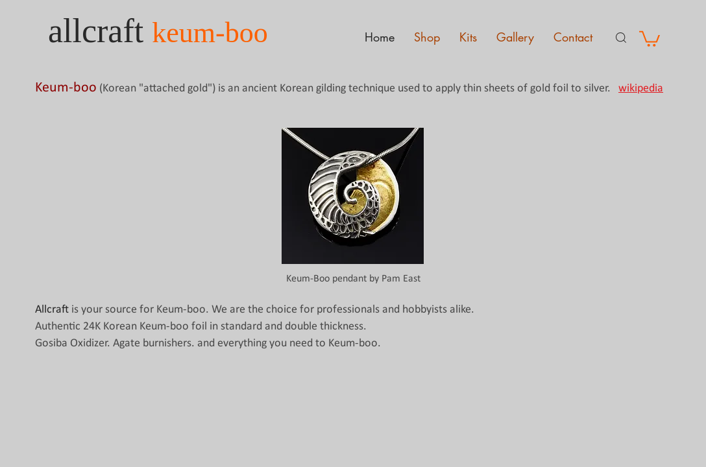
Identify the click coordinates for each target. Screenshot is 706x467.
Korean (119, 88)
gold (540, 88)
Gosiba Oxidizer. (74, 343)
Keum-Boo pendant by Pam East (353, 279)
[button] (649, 38)
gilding (331, 88)
